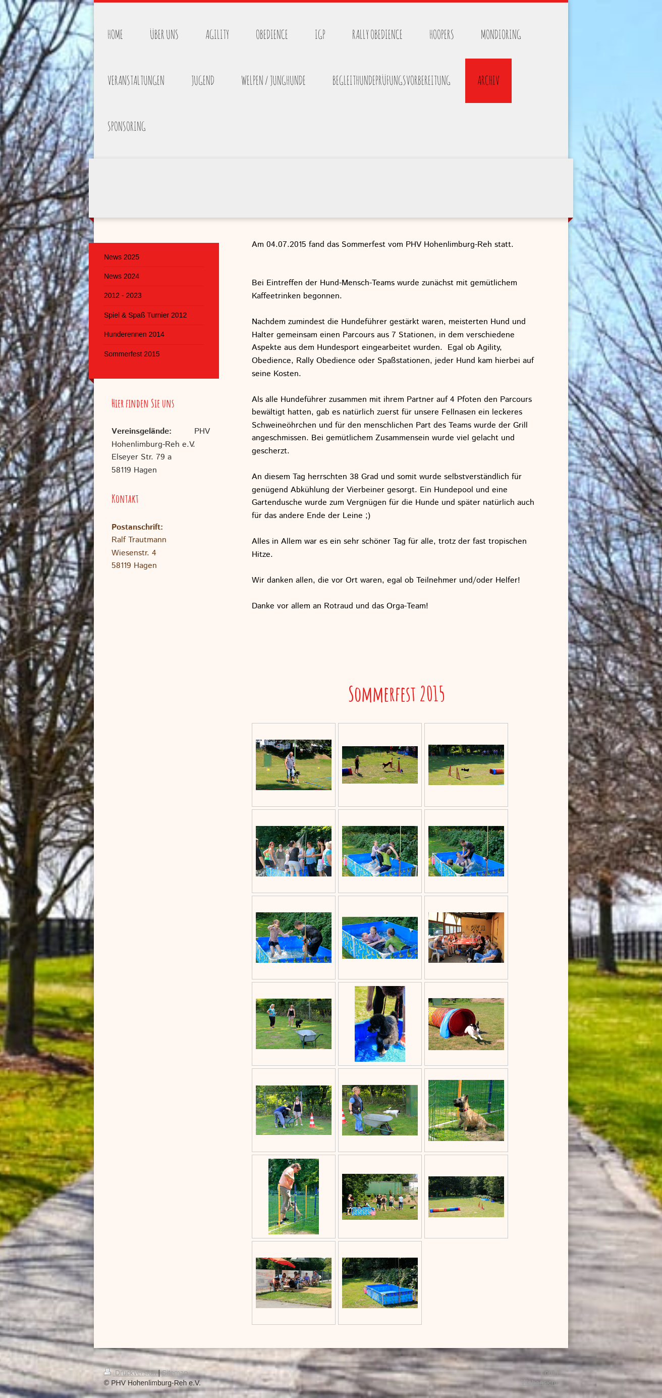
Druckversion (131, 1373)
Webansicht (539, 1383)
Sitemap (175, 1373)
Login (549, 1373)
